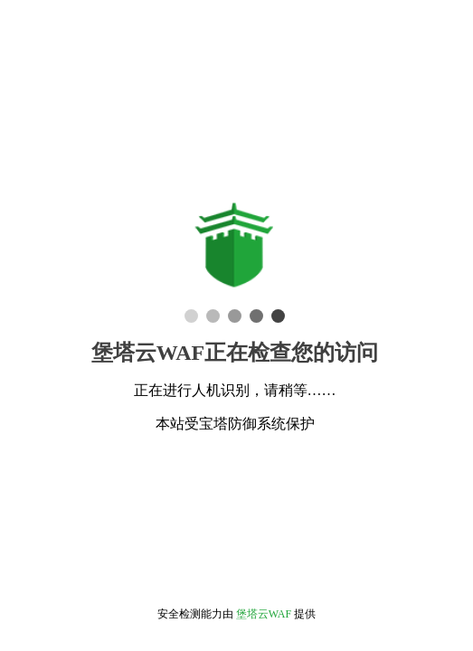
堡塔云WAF (263, 614)
